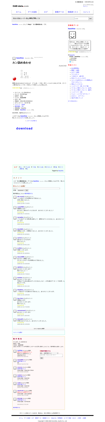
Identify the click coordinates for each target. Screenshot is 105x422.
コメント (86, 12)
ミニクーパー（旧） (77, 92)
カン (21, 167)
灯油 (55, 167)
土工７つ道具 (75, 72)
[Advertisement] (39, 43)
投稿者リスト (73, 12)
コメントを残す (17, 332)
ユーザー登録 (67, 418)
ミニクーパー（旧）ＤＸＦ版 (79, 86)
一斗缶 (34, 167)
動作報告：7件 (19, 106)
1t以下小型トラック (77, 98)
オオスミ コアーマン (77, 96)
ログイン (85, 6)
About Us (53, 418)
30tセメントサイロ (76, 84)
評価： (19, 190)
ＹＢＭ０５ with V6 (77, 76)
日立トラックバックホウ (78, 78)
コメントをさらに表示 (39, 328)
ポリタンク (49, 167)
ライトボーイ (75, 74)
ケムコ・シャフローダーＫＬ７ (80, 94)
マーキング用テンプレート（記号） (81, 88)
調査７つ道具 (75, 70)
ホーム (18, 12)
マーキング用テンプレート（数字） (81, 90)
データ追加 (32, 12)
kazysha (60, 170)
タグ (46, 12)
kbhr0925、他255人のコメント (21, 113)
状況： (49, 353)
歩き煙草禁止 (75, 68)
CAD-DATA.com (89, 2)
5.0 (23, 88)
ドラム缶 (27, 167)
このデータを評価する (31, 120)
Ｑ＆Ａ (74, 418)
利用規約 (60, 418)
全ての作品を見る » (73, 101)
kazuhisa (75, 28)
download (24, 128)
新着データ (59, 12)
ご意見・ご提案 (81, 418)
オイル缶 (40, 167)
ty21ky (19, 351)
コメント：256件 (20, 104)
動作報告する (29, 193)
